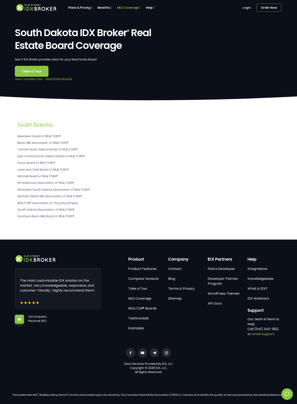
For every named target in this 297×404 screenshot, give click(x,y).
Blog (171, 278)
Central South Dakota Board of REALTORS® (48, 149)
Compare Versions (143, 278)
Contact (175, 268)
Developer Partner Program (223, 281)
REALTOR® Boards (142, 308)
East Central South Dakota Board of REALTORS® (51, 156)
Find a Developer (221, 268)
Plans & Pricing (79, 8)
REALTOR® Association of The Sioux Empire (48, 203)
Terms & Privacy (181, 288)
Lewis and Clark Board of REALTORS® (43, 170)
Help (149, 8)
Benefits (104, 8)
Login (247, 8)
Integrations (257, 268)
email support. (263, 334)
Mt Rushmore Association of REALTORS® (46, 183)
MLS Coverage (128, 8)
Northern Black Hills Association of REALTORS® (50, 196)
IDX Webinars (258, 298)
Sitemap (175, 298)
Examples (136, 328)
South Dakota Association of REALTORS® (46, 210)
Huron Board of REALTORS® (36, 163)
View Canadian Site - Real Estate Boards (43, 79)
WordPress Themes (223, 293)
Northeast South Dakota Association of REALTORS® (54, 190)
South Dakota (35, 125)
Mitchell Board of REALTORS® (38, 176)
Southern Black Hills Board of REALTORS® (46, 216)
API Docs (215, 303)
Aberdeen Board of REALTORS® (39, 136)
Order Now (269, 8)
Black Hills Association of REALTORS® (43, 143)
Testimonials (138, 318)
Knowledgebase (260, 278)
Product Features (142, 268)
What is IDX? (258, 288)
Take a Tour (32, 71)
